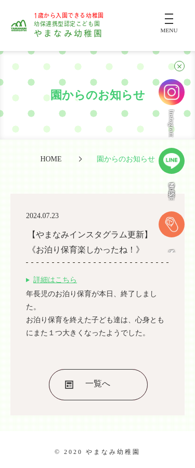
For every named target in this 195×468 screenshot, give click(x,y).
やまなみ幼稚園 (69, 25)
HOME (50, 158)
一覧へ (97, 383)
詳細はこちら (55, 280)
